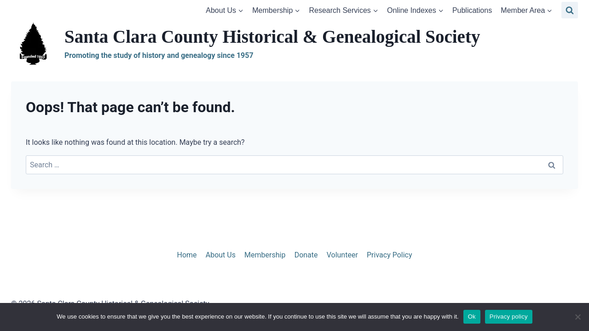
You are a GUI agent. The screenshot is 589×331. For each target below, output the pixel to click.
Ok (472, 316)
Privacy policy (509, 316)
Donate (306, 255)
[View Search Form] (569, 10)
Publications (472, 10)
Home (186, 255)
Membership (264, 255)
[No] (577, 316)
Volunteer (342, 255)
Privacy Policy (389, 255)
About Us (221, 255)
